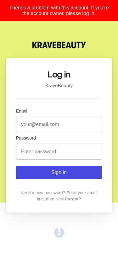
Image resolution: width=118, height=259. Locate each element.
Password (26, 137)
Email (21, 111)
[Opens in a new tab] (59, 236)
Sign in (59, 172)
